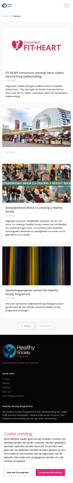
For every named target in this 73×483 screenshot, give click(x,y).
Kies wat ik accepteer (18, 472)
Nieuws (6, 383)
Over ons (6, 391)
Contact (6, 378)
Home (5, 16)
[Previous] (26, 326)
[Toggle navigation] (66, 6)
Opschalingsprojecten (13, 395)
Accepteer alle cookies (50, 472)
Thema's (6, 387)
